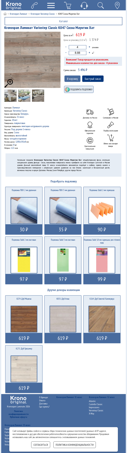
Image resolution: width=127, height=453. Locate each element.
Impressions (94, 407)
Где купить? (44, 406)
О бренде (43, 397)
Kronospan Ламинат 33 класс (17, 425)
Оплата (42, 400)
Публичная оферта (18, 417)
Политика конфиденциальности (18, 413)
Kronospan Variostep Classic (43, 13)
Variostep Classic (96, 410)
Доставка (43, 403)
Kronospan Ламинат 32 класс (102, 397)
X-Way (91, 413)
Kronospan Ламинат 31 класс (69, 397)
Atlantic (92, 401)
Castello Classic (95, 404)
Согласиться (40, 444)
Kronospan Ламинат (18, 13)
